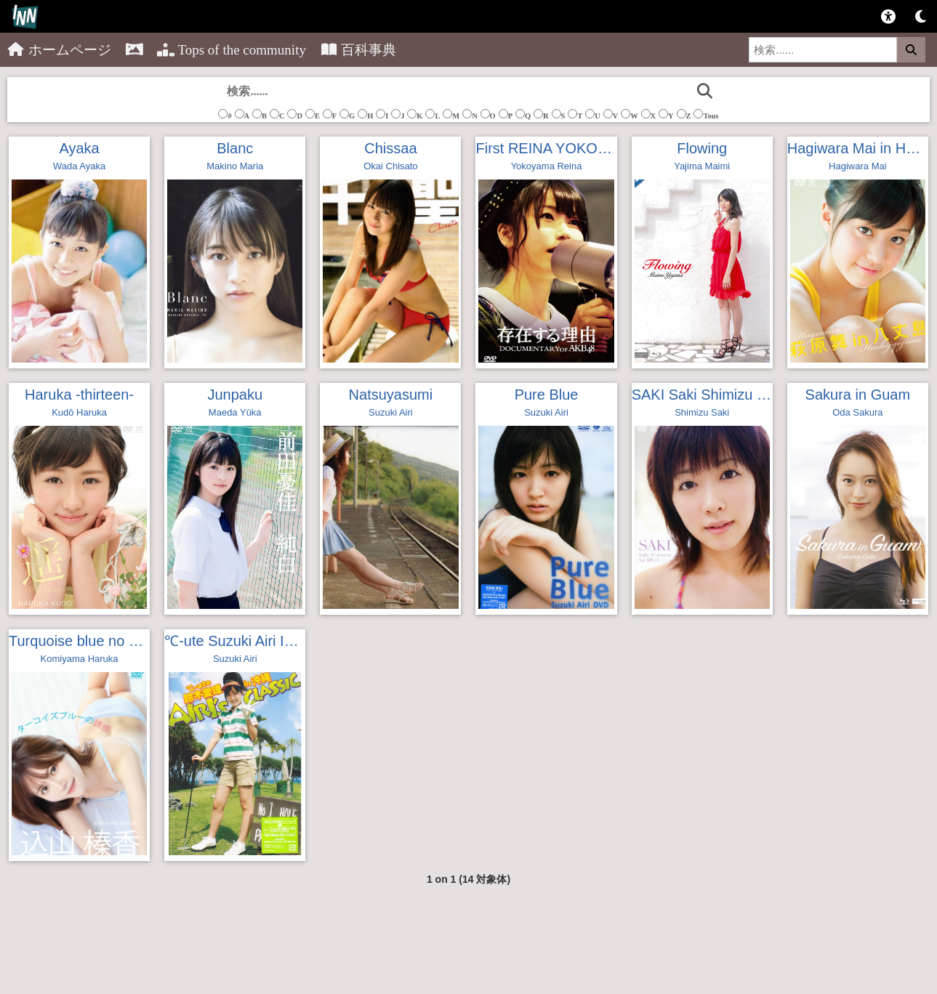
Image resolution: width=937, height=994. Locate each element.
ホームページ (59, 49)
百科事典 (359, 49)
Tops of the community (231, 49)
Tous (705, 114)
